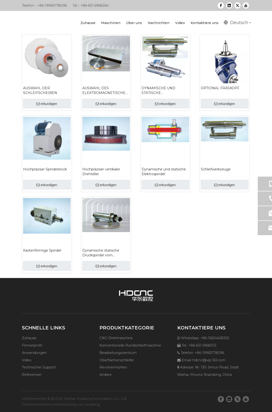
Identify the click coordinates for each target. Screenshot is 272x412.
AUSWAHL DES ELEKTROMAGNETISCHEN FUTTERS (105, 90)
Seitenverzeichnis (36, 404)
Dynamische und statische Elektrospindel (164, 171)
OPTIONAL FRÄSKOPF (220, 88)
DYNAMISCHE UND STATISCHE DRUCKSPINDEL (158, 90)
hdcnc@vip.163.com (209, 360)
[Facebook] (221, 5)
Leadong (92, 404)
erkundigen (46, 104)
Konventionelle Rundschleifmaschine (130, 345)
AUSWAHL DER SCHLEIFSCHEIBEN (40, 90)
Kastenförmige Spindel (42, 250)
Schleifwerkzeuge (216, 169)
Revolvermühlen (113, 367)
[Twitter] (237, 5)
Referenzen (32, 374)
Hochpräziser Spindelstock (45, 169)
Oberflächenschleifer (116, 360)
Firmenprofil (32, 345)
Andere (105, 374)
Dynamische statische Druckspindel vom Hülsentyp (100, 253)
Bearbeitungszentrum (118, 353)
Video (26, 360)
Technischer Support (39, 367)
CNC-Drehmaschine (116, 338)
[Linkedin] (229, 5)
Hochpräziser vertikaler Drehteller (101, 171)
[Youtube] (246, 5)
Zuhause (29, 338)
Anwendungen (34, 353)
